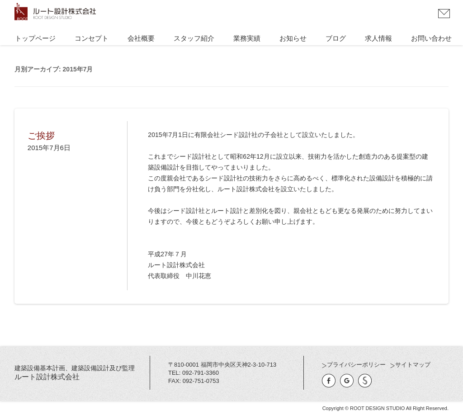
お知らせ (293, 38)
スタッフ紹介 (194, 38)
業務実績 (246, 38)
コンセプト (92, 38)
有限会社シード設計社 (365, 380)
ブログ (336, 38)
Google (347, 380)
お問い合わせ (444, 13)
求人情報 (378, 38)
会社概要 (141, 38)
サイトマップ (412, 364)
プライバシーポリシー (356, 364)
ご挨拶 (41, 136)
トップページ (35, 38)
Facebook (328, 380)
